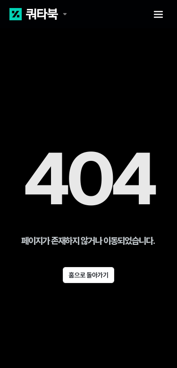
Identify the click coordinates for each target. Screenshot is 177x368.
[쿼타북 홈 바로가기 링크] (38, 14)
